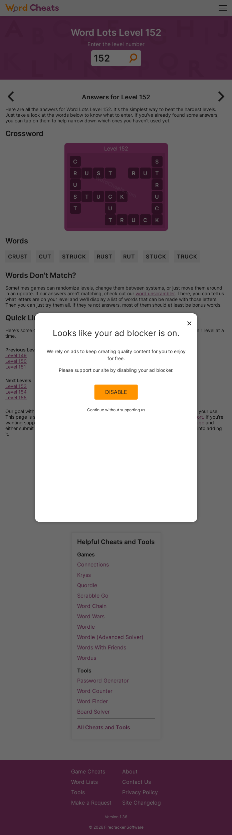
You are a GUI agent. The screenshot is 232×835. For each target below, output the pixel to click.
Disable (116, 392)
